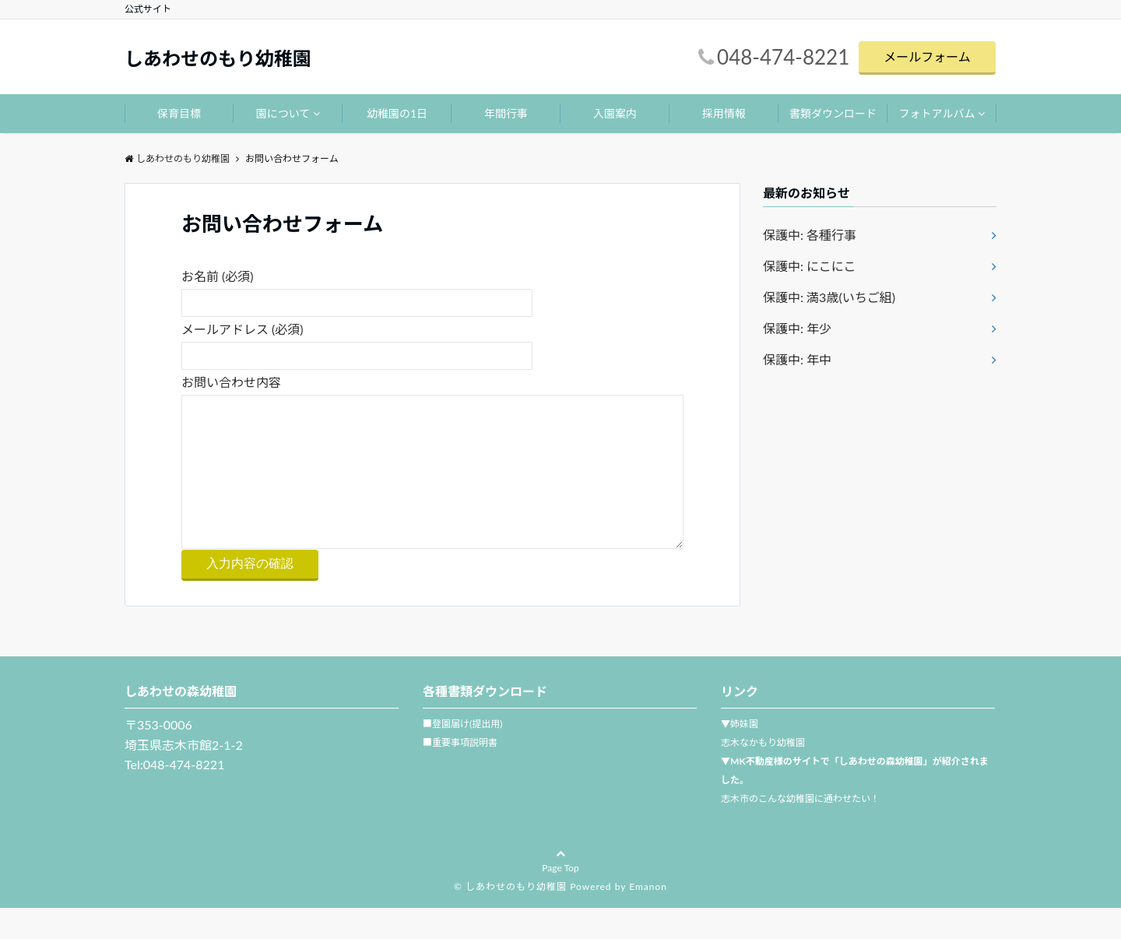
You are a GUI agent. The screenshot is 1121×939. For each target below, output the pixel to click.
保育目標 (179, 113)
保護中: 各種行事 (809, 234)
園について (283, 113)
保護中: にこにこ (809, 265)
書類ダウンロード (833, 113)
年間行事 (506, 113)
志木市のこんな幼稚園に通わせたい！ (800, 829)
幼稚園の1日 (397, 113)
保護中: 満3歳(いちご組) (829, 297)
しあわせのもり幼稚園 (218, 58)
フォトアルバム (937, 113)
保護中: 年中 (797, 359)
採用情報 (724, 113)
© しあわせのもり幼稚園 (510, 917)
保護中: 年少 (797, 328)
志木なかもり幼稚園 (763, 773)
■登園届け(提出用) (462, 755)
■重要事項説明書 (460, 773)
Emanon (648, 917)
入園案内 (615, 113)
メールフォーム (927, 56)
